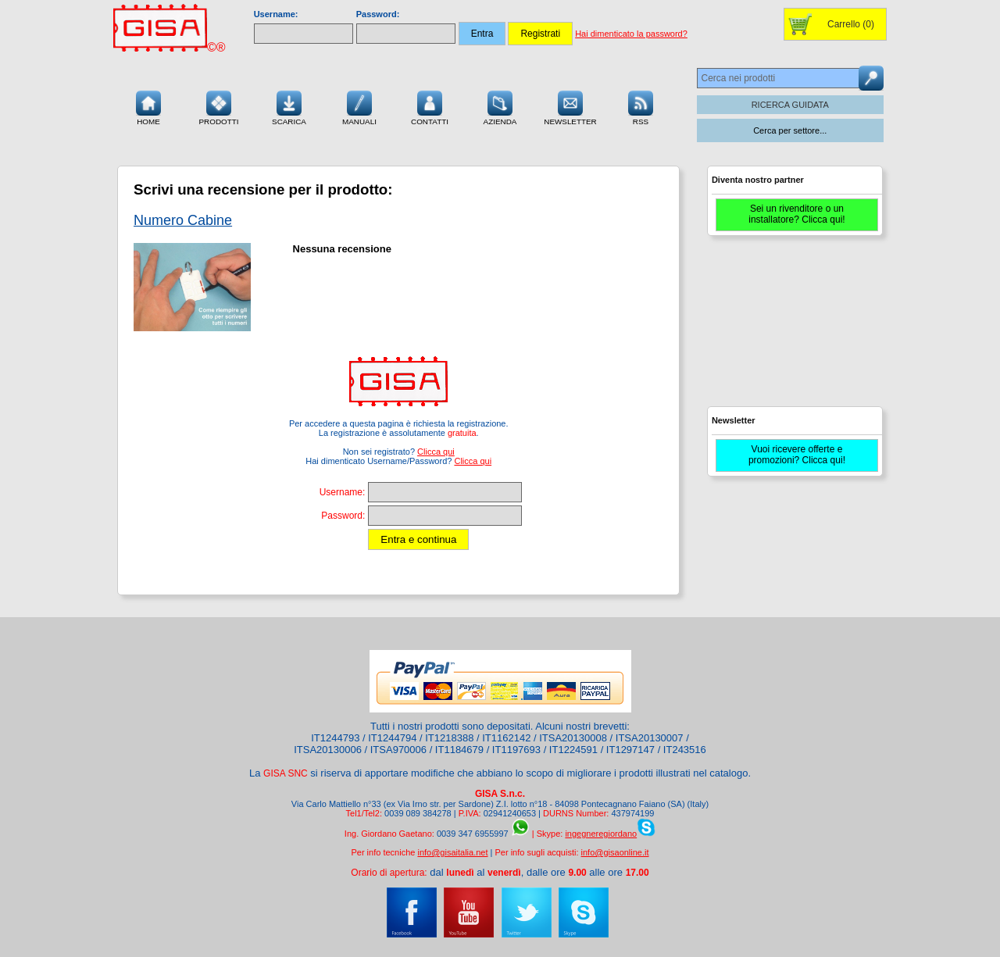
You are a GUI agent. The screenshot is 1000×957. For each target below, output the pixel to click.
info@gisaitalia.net (452, 852)
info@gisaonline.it (615, 852)
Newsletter (570, 106)
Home (148, 106)
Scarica (289, 106)
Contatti (429, 106)
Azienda (500, 106)
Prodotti (218, 106)
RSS (640, 106)
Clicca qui (436, 451)
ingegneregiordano (601, 833)
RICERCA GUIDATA (790, 104)
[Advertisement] (793, 328)
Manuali (359, 106)
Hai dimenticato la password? (631, 33)
